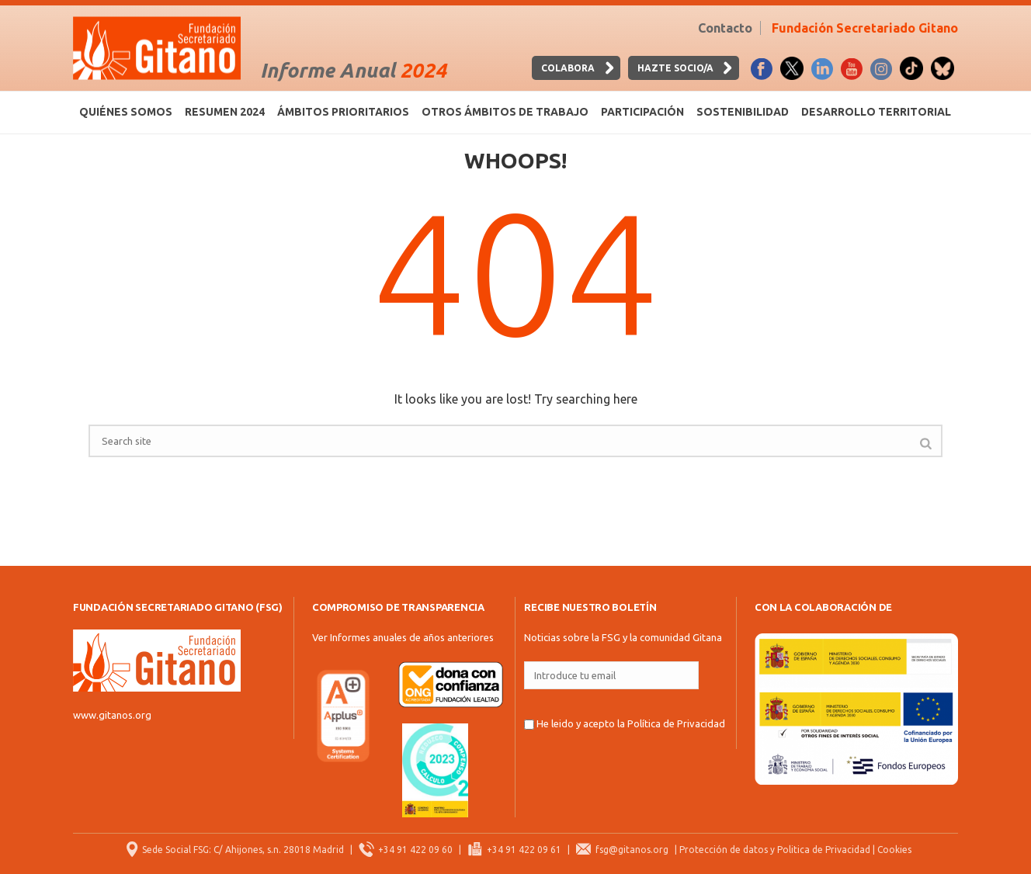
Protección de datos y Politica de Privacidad (774, 850)
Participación (642, 112)
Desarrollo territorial (876, 112)
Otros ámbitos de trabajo (505, 112)
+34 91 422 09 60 (415, 850)
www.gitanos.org (112, 714)
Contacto (725, 28)
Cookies (894, 850)
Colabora (568, 68)
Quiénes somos (125, 112)
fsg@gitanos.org (631, 850)
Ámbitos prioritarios (343, 112)
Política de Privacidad (676, 723)
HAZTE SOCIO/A (675, 68)
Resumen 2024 (225, 112)
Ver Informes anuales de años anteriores (403, 637)
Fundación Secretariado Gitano (865, 28)
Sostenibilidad (742, 112)
